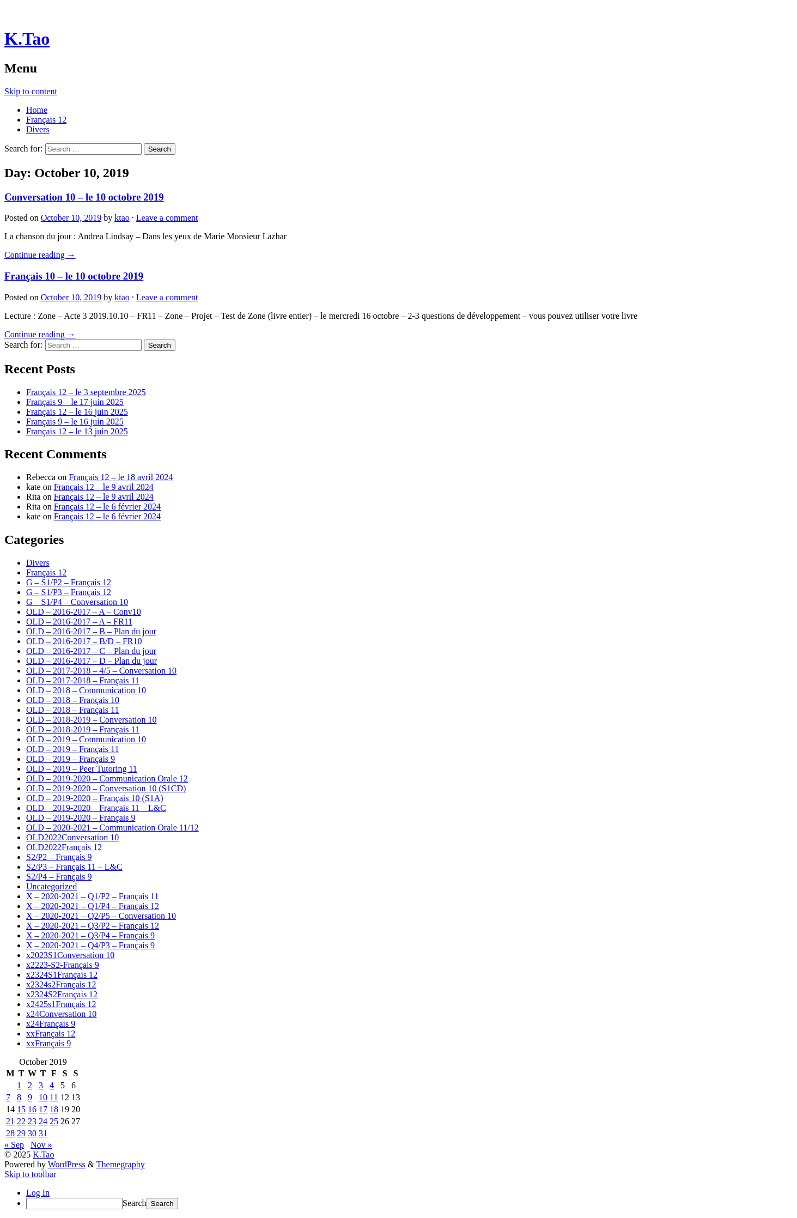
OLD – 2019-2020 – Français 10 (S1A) (94, 798)
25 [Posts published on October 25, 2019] (54, 1121)
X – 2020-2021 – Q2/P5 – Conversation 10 (101, 915)
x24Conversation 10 (61, 1014)
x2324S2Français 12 (62, 994)
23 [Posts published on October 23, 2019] (32, 1121)
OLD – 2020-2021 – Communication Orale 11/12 (112, 827)
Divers (38, 129)
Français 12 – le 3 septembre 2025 (86, 392)
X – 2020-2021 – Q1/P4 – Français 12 (92, 906)
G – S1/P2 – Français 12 (68, 582)
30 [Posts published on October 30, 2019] (32, 1133)
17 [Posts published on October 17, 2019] (43, 1109)
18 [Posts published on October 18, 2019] (54, 1109)
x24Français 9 (50, 1023)
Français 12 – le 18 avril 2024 (121, 477)
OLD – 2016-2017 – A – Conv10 (83, 611)
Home (36, 109)
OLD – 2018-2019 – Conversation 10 (91, 719)
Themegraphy (120, 1164)
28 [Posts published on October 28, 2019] (10, 1133)
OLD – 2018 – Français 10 (72, 700)
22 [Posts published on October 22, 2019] (21, 1121)
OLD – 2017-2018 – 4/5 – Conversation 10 (101, 670)
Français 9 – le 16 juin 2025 (75, 421)
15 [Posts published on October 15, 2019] (21, 1109)
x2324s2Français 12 (61, 984)
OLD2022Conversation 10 (72, 837)
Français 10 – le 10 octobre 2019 (73, 276)
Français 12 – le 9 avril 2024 (104, 487)
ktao (122, 217)
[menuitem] (409, 1203)
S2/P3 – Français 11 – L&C (74, 866)
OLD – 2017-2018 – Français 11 (82, 680)
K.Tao (27, 39)
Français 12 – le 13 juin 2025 (77, 431)
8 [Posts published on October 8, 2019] (19, 1097)
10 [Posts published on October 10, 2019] (43, 1097)
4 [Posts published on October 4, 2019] (52, 1085)
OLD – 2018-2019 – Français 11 (82, 729)
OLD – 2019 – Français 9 (70, 758)
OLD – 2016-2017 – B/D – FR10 (84, 641)
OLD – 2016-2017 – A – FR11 (79, 621)
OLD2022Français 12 (64, 847)
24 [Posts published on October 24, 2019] (43, 1121)
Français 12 (46, 119)
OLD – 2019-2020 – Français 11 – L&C (96, 808)
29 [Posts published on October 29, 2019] (21, 1133)
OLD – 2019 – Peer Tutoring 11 (81, 768)
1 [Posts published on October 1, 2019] (19, 1085)
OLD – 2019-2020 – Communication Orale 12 (107, 778)
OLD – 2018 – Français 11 (72, 709)
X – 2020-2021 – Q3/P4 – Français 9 (90, 935)
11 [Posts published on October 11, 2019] (54, 1097)
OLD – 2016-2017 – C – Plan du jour (91, 651)
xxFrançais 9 (48, 1043)
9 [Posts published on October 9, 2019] (30, 1097)
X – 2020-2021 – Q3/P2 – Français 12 (92, 925)
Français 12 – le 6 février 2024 (107, 506)
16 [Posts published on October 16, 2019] (32, 1109)
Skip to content (30, 91)
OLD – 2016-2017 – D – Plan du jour (91, 660)
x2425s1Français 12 (61, 1004)
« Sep (14, 1144)
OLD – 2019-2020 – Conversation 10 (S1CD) (106, 788)
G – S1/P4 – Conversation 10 (77, 602)
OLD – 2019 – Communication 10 (86, 739)
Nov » (41, 1144)
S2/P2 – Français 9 (59, 857)
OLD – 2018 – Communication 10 (86, 690)
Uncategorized (51, 886)
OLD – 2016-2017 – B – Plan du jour (91, 631)
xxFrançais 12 (50, 1033)
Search (135, 1203)
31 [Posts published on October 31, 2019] (43, 1133)
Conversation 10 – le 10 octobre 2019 (84, 197)
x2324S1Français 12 (62, 974)
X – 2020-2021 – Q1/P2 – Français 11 (92, 896)
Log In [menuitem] (38, 1192)
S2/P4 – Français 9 (59, 876)
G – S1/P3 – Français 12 (68, 592)
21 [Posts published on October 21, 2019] (10, 1121)
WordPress (67, 1164)
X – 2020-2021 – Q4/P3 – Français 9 (90, 945)
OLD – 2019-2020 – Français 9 (80, 817)
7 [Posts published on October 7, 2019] (8, 1097)
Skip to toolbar (30, 1174)
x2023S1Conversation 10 (70, 955)
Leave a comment (167, 217)
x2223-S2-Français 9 (62, 964)
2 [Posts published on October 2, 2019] (30, 1085)
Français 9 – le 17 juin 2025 (75, 402)
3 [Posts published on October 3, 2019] (41, 1085)
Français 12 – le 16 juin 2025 (77, 411)
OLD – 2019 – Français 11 (72, 749)
